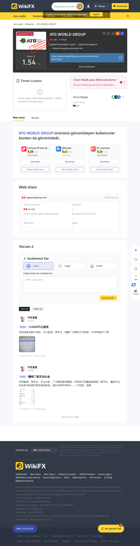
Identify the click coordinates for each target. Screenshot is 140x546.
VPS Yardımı (95, 477)
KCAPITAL (82, 536)
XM (45, 536)
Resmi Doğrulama (52, 477)
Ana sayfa (18, 24)
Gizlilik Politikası (87, 474)
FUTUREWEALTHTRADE (85, 541)
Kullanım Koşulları (67, 474)
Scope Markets (33, 536)
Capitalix (66, 541)
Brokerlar (29, 24)
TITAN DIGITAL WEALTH (62, 536)
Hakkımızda (21, 474)
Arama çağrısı (105, 474)
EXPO (66, 477)
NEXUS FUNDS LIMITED (28, 541)
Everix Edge (97, 536)
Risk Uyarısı (49, 474)
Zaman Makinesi (87, 66)
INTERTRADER (51, 541)
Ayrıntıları (35, 161)
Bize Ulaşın (35, 474)
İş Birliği (108, 477)
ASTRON (105, 541)
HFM (19, 536)
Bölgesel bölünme (25, 480)
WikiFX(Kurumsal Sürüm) (28, 477)
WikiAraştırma (79, 477)
